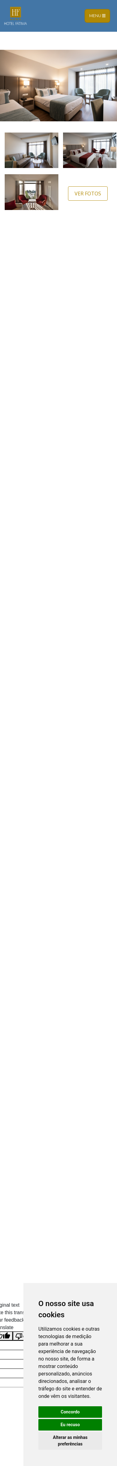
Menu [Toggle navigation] (97, 15)
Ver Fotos (88, 193)
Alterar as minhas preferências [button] (70, 1440)
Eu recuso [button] (70, 1424)
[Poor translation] (23, 1336)
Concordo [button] (70, 1411)
